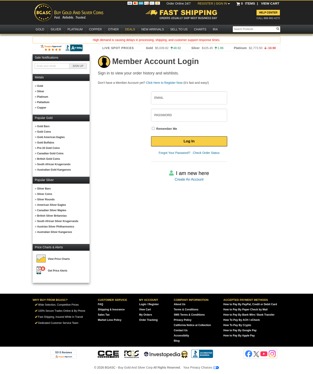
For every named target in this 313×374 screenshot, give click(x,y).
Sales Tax (104, 314)
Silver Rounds (46, 199)
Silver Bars (44, 188)
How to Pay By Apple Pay (239, 335)
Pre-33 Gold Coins (48, 148)
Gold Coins (44, 131)
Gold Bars (43, 126)
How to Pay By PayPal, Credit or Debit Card (250, 304)
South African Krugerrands (54, 164)
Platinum (42, 96)
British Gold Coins (48, 158)
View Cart (145, 309)
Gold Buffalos (45, 142)
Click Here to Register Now (164, 82)
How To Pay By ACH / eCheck (241, 319)
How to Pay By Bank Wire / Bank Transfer (249, 314)
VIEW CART (270, 3)
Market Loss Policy (110, 319)
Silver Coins (44, 194)
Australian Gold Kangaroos (54, 169)
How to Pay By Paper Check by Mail (245, 309)
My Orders (145, 314)
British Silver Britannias (52, 215)
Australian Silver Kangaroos (54, 232)
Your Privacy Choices (201, 367)
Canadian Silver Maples (51, 210)
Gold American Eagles (51, 137)
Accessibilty (181, 335)
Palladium (43, 102)
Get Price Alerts (57, 270)
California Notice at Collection (192, 325)
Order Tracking (148, 319)
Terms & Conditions (186, 309)
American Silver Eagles (51, 204)
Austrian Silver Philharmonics (55, 226)
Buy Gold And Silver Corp (135, 367)
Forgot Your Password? (174, 153)
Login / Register (149, 304)
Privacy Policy (182, 319)
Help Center (268, 12)
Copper (41, 107)
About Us (179, 304)
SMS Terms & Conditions (189, 314)
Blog (177, 340)
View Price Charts (59, 258)
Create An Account (189, 179)
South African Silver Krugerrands (57, 221)
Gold (40, 85)
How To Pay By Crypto (237, 325)
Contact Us (181, 330)
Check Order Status (206, 153)
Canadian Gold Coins (50, 153)
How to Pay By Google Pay (240, 330)
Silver (40, 91)
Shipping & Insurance (111, 309)
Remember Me (164, 128)
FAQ (100, 304)
